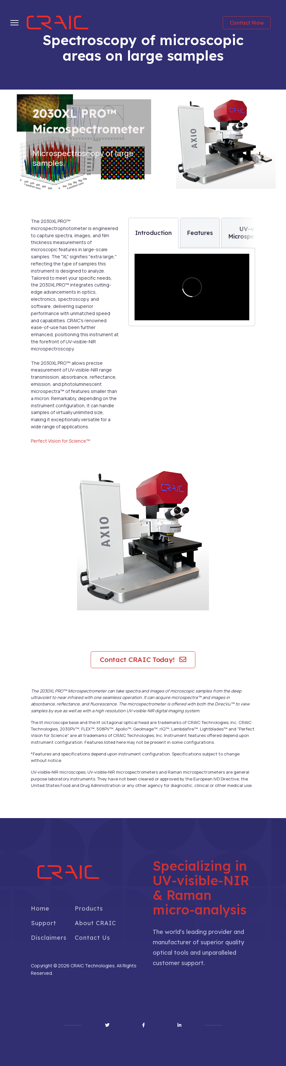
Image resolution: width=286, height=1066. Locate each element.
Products (89, 908)
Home (40, 908)
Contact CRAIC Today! (143, 659)
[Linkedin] (179, 1025)
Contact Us (92, 937)
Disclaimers (49, 937)
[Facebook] (143, 1025)
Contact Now (247, 22)
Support (43, 923)
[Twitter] (107, 1025)
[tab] (153, 233)
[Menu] (14, 22)
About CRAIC (95, 923)
